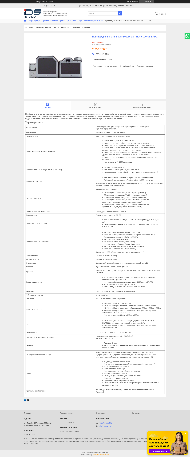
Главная (29, 28)
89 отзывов (134, 2)
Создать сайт (40, 2)
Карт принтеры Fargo (74, 21)
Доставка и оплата (81, 28)
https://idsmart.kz (105, 423)
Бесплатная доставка (103, 59)
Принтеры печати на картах (53, 21)
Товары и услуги (34, 21)
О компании (101, 413)
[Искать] (120, 13)
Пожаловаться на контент (100, 455)
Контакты (65, 28)
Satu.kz (105, 452)
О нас (56, 28)
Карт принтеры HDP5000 (93, 21)
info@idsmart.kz (105, 426)
